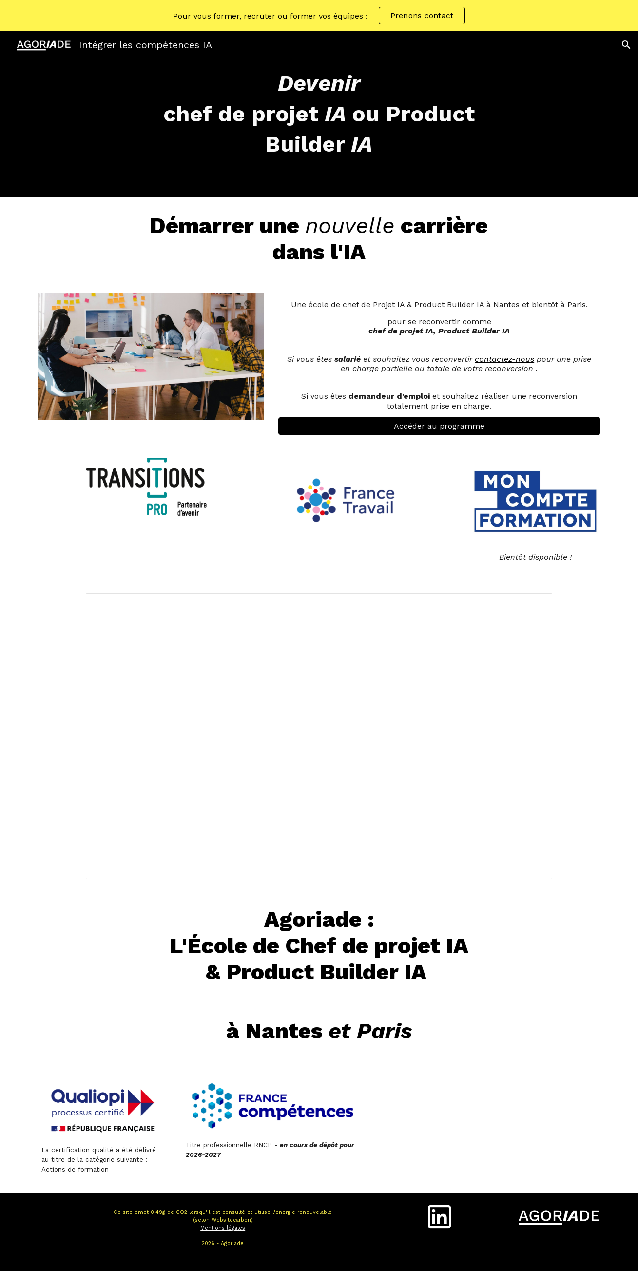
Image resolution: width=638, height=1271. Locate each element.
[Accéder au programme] (439, 425)
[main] (319, 114)
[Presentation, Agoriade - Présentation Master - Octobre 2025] (319, 736)
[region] (319, 15)
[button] (626, 45)
